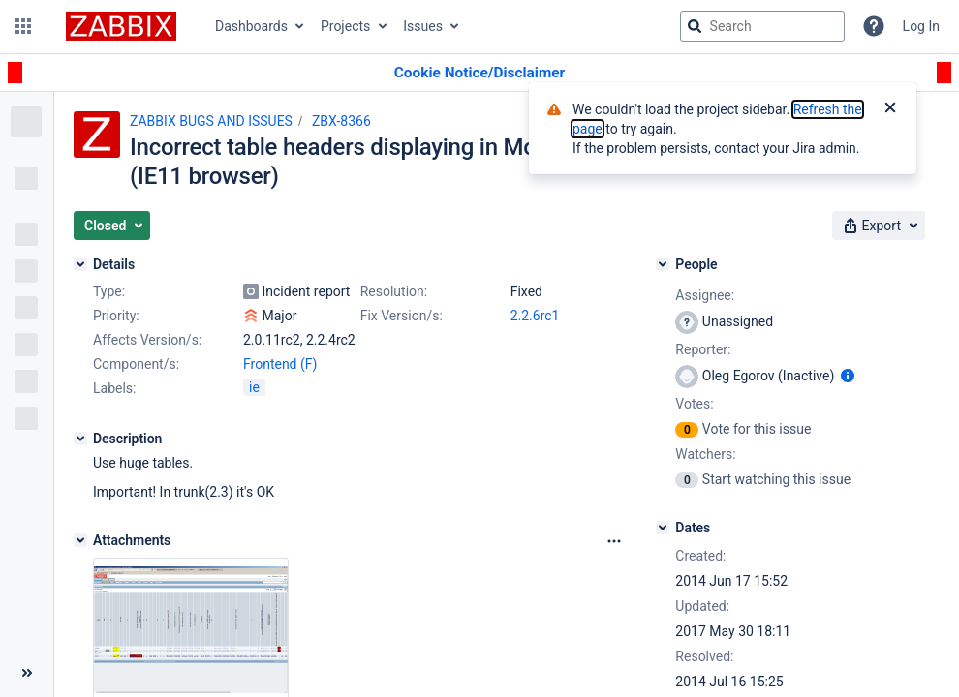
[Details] (80, 264)
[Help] (873, 26)
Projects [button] (345, 26)
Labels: (114, 388)
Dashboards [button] (251, 26)
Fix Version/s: (401, 315)
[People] (662, 264)
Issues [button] (423, 26)
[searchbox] (762, 26)
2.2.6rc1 (535, 315)
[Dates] (662, 527)
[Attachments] (80, 540)
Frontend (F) (280, 364)
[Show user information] (847, 375)
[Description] (80, 438)
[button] (23, 26)
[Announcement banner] (479, 73)
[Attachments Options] (614, 541)
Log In (921, 26)
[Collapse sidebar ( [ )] (27, 672)
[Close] (890, 109)
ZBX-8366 (341, 121)
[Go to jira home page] (121, 26)
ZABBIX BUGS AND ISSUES (211, 121)
